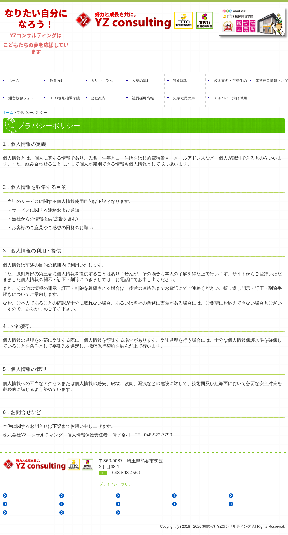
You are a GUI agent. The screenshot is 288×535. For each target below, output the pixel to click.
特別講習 (180, 81)
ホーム (13, 81)
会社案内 (98, 98)
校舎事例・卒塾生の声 (230, 81)
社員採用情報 (143, 98)
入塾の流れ (141, 81)
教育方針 (57, 81)
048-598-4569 (126, 472)
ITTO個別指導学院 (65, 98)
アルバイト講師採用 (230, 98)
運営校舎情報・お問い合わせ (271, 81)
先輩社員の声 (184, 98)
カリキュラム (102, 81)
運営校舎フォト (21, 98)
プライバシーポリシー (117, 484)
